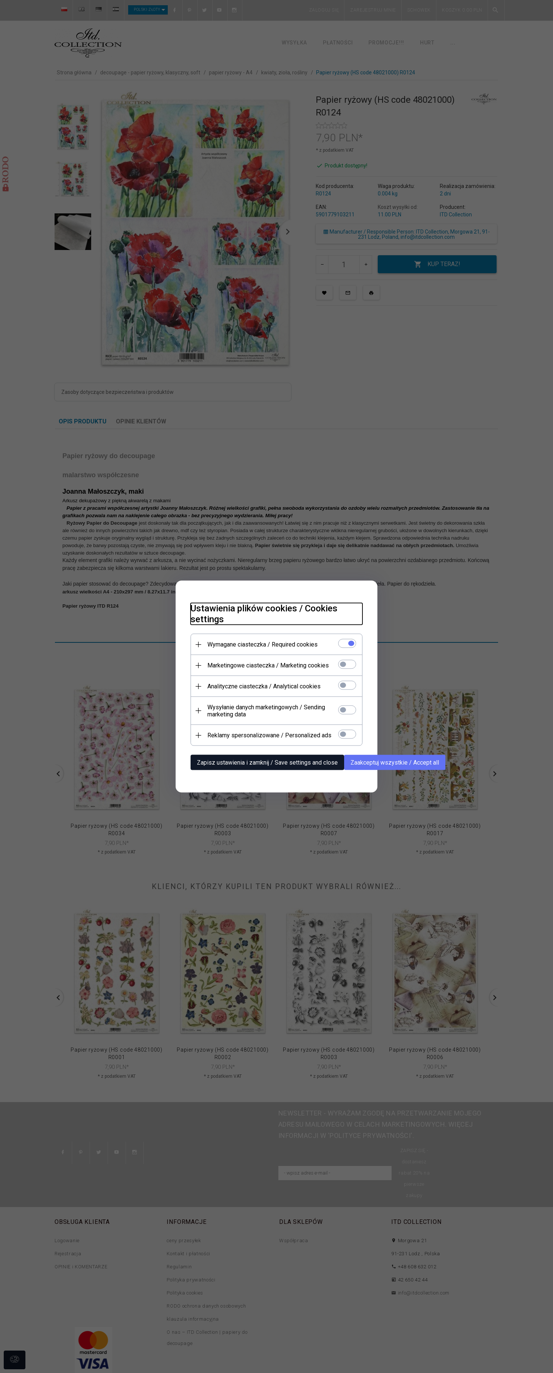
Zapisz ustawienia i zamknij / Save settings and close (267, 762)
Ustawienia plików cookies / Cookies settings (264, 613)
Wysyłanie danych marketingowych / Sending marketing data (266, 711)
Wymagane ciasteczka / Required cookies (262, 644)
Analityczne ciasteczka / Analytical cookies (264, 686)
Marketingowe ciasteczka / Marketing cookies (268, 665)
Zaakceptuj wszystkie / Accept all (394, 762)
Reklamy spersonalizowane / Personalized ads (269, 735)
